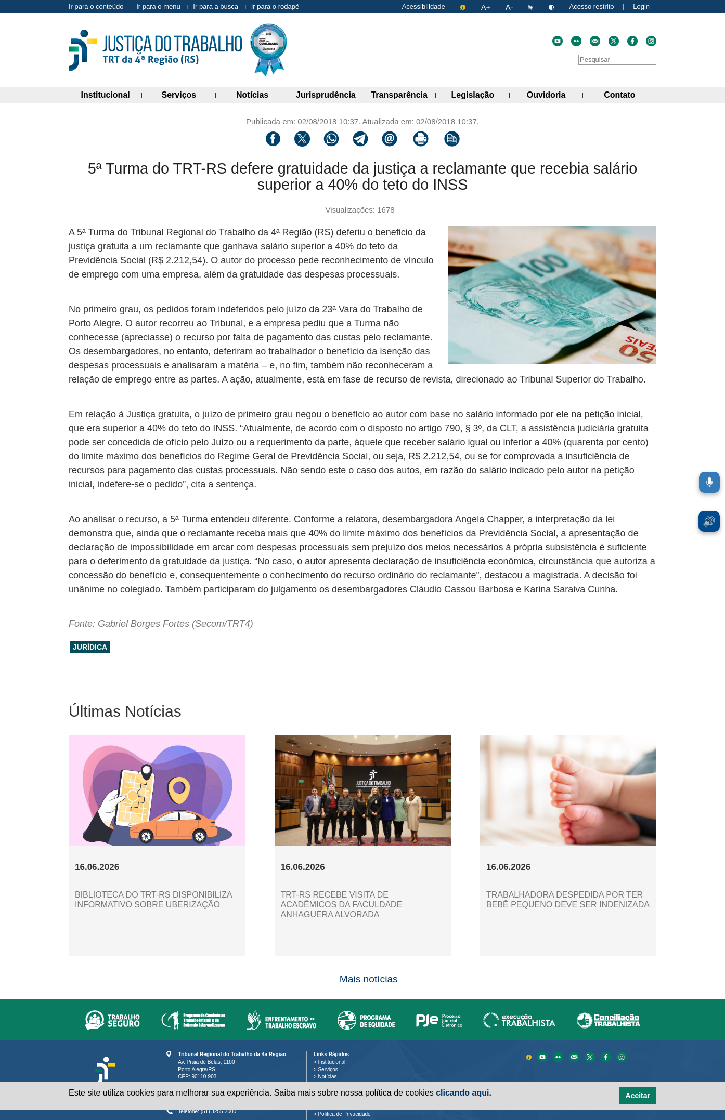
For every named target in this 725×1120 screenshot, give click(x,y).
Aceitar (638, 1095)
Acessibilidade (423, 6)
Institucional (112, 93)
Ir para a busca (215, 6)
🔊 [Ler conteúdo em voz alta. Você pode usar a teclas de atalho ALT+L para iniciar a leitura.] (709, 521)
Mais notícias (369, 978)
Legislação (480, 93)
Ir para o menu (158, 6)
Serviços (189, 93)
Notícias (262, 93)
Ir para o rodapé (275, 6)
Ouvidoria (555, 93)
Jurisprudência (329, 93)
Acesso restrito (591, 6)
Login (641, 6)
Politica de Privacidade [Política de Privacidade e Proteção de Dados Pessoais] (346, 1114)
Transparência (403, 93)
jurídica (90, 647)
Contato (630, 93)
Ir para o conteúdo (96, 6)
